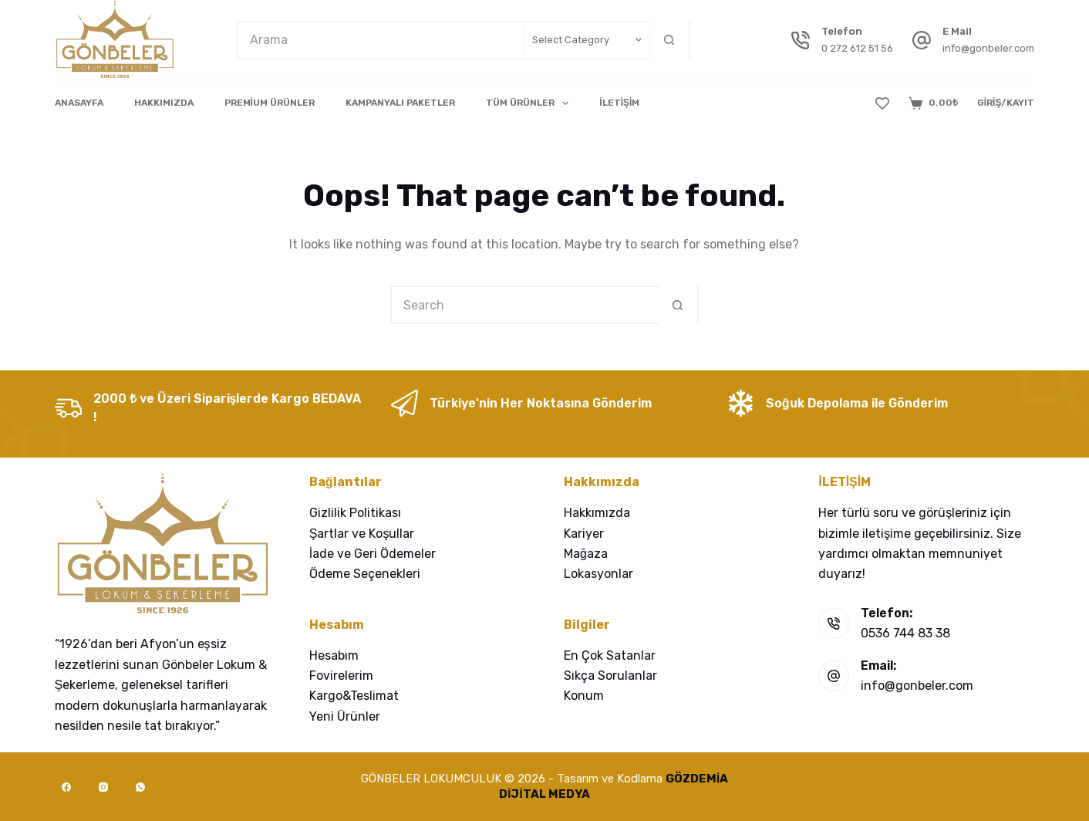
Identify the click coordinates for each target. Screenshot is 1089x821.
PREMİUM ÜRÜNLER (269, 102)
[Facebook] (66, 787)
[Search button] (669, 40)
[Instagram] (103, 787)
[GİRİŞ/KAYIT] (1006, 103)
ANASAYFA (79, 102)
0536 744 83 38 (905, 633)
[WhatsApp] (140, 787)
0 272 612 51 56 (857, 48)
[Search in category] (587, 40)
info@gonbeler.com (988, 48)
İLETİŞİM (619, 102)
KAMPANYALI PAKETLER (400, 102)
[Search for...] (381, 40)
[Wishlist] (882, 103)
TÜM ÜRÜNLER (530, 103)
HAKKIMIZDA (164, 102)
